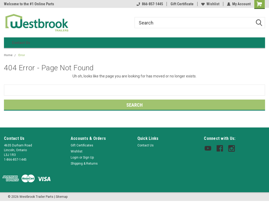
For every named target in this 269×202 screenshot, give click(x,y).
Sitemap (62, 197)
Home (8, 55)
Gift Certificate (182, 4)
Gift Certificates (82, 145)
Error (21, 55)
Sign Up (88, 157)
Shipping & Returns (84, 163)
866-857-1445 (150, 4)
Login (75, 157)
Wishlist (210, 4)
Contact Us (21, 42)
